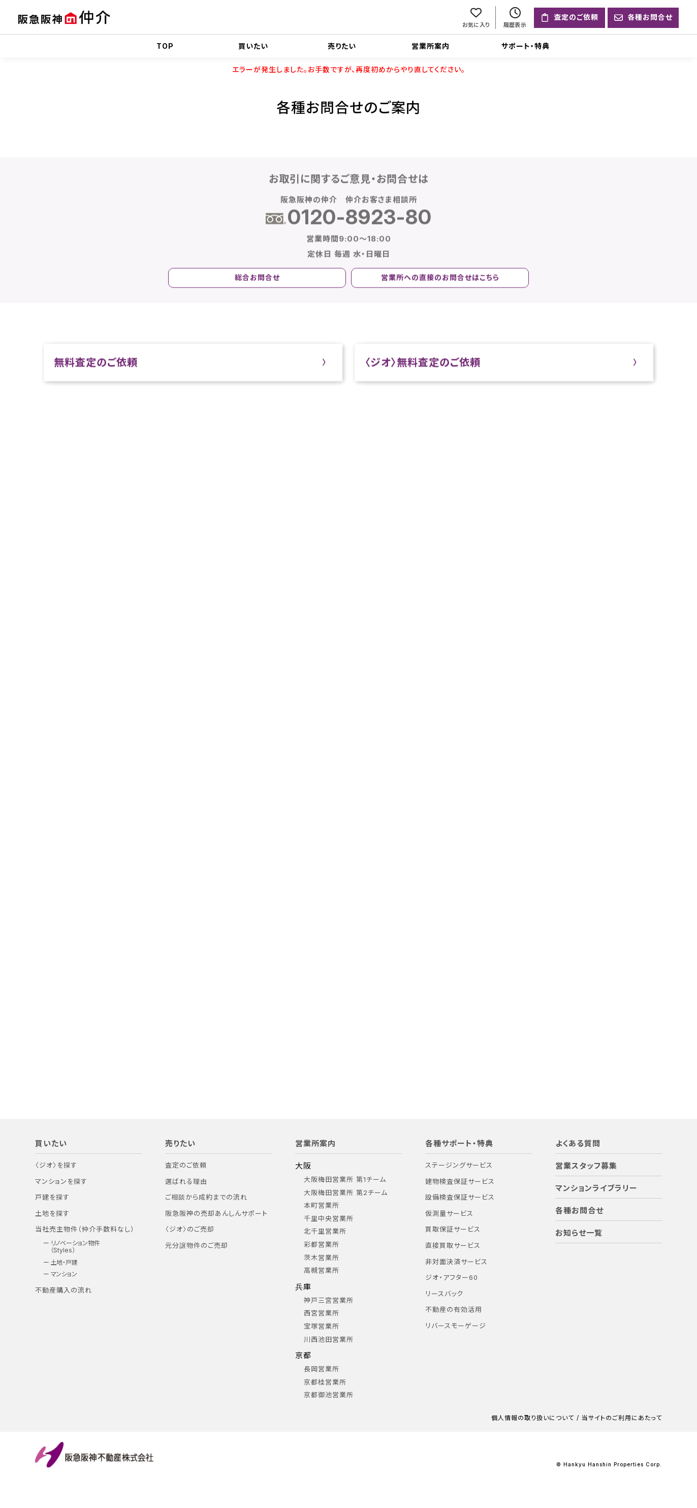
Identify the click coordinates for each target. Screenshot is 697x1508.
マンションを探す (61, 1181)
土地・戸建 (64, 1262)
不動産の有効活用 (453, 1310)
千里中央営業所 (329, 1218)
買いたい (253, 46)
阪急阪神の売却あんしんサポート (216, 1213)
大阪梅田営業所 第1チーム (345, 1179)
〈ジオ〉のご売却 (189, 1230)
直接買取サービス (453, 1245)
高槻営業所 (321, 1270)
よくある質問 (577, 1143)
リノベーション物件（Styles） (75, 1247)
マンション (64, 1274)
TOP (165, 46)
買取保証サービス (453, 1230)
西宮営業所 (321, 1313)
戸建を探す (52, 1197)
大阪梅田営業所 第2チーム (346, 1193)
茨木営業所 (321, 1258)
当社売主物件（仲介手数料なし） (85, 1230)
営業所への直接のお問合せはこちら (440, 278)
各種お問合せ (579, 1210)
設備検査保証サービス (460, 1197)
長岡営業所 (321, 1369)
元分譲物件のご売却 (196, 1245)
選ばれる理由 (186, 1181)
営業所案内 (430, 46)
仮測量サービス (449, 1213)
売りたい (342, 46)
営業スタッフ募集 (586, 1166)
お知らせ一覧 (579, 1233)
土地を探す (52, 1213)
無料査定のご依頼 (96, 364)
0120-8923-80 (360, 218)
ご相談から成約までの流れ (206, 1197)
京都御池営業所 (329, 1395)
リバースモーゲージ (455, 1326)
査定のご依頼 (186, 1165)
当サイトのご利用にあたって (622, 1418)
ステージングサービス (459, 1165)
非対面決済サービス (456, 1262)
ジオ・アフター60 (451, 1277)
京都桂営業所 (325, 1382)
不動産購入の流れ (63, 1290)
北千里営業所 (325, 1232)
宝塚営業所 (321, 1326)
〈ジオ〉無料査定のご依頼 (423, 364)
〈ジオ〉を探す (56, 1165)
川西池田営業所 (329, 1339)
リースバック (444, 1294)
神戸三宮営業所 (329, 1300)
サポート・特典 (525, 46)
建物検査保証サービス (460, 1181)
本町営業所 (321, 1205)
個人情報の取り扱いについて (532, 1418)
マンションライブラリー (596, 1188)
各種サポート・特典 (459, 1143)
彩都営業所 (321, 1244)
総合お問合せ (257, 278)
